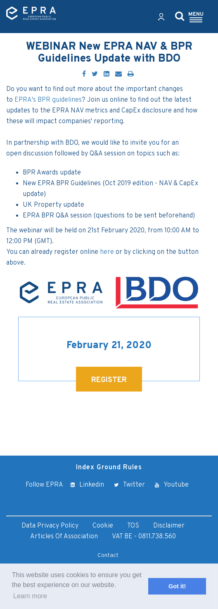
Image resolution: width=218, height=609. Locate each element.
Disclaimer (169, 526)
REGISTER (109, 380)
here (107, 252)
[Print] (131, 74)
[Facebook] (84, 74)
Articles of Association (64, 537)
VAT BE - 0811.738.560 (144, 537)
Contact (107, 555)
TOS (133, 526)
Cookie (102, 526)
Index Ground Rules (109, 467)
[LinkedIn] (106, 74)
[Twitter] (95, 74)
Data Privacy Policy (49, 526)
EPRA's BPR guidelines (48, 100)
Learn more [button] (30, 595)
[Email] (118, 74)
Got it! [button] (177, 586)
